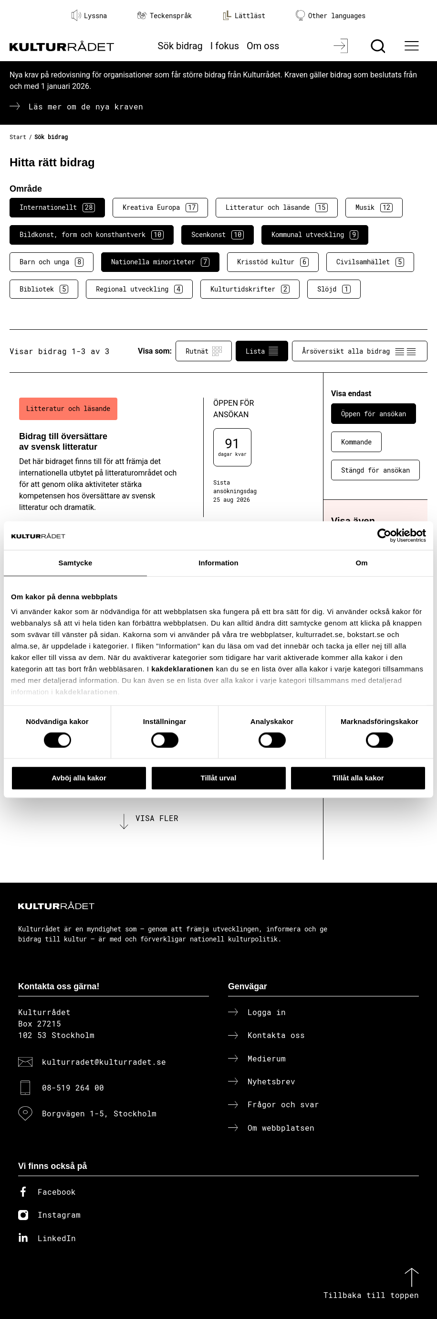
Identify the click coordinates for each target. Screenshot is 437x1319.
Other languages (330, 15)
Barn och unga (51, 262)
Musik (374, 207)
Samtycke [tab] (76, 563)
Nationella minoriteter (160, 262)
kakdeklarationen (182, 669)
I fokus (224, 46)
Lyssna (89, 15)
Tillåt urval (219, 778)
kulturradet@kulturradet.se (104, 1062)
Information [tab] (218, 563)
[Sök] (379, 46)
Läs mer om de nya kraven (86, 106)
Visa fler (156, 818)
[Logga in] (342, 46)
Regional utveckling (139, 289)
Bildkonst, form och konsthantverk (92, 234)
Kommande (356, 441)
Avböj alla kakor (79, 778)
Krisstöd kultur (273, 262)
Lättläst (243, 15)
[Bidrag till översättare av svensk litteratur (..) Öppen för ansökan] (151, 457)
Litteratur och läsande (277, 207)
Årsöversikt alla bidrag (359, 351)
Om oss (263, 46)
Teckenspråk (164, 15)
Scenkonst (217, 234)
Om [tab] (361, 563)
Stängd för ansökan (375, 470)
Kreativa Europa (160, 207)
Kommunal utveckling (314, 234)
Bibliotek (44, 289)
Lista (262, 351)
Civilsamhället (370, 262)
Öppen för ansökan (373, 413)
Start (18, 137)
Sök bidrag (180, 46)
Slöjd (334, 289)
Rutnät (204, 351)
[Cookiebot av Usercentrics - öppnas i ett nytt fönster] (384, 536)
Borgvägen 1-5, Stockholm (99, 1113)
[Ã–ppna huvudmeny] (413, 46)
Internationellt (57, 207)
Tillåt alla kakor (358, 778)
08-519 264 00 (73, 1087)
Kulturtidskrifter (250, 289)
